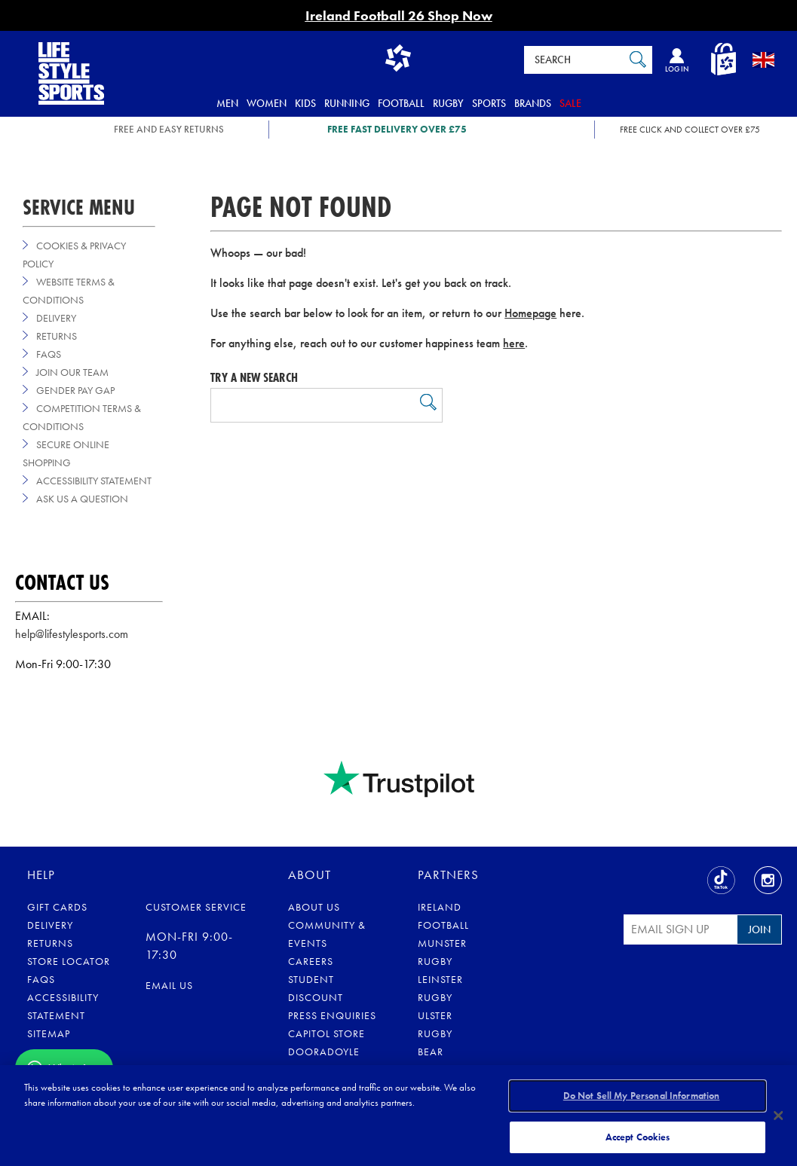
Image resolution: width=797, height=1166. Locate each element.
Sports (489, 103)
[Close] (778, 1115)
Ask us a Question (82, 498)
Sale (570, 103)
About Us (314, 907)
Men (227, 103)
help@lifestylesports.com (71, 634)
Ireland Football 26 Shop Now (398, 15)
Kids (305, 103)
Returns (56, 336)
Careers (310, 961)
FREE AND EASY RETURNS (169, 129)
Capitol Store (326, 1033)
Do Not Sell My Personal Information (641, 1097)
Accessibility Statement (94, 480)
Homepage (530, 313)
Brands (532, 103)
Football (401, 103)
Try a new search (254, 377)
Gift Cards (57, 907)
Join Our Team (72, 372)
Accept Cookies (637, 1134)
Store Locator (68, 961)
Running (346, 103)
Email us (169, 985)
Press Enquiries (332, 1015)
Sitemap (48, 1033)
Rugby (448, 103)
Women (267, 103)
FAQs (48, 354)
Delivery (56, 318)
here (514, 343)
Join (759, 929)
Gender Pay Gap (75, 390)
